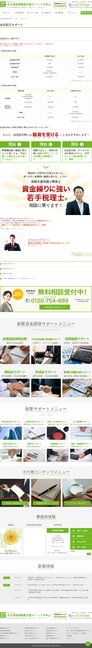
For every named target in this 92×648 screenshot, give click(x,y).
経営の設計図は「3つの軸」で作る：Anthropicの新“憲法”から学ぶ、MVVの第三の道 (55, 585)
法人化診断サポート (52, 628)
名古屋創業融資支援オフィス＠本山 (29, 4)
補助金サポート (4, 636)
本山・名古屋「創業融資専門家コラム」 (78, 630)
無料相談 (60, 13)
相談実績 (90, 2)
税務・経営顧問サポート (53, 638)
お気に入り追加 (82, 531)
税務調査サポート (51, 636)
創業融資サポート (5, 628)
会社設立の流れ (7, 273)
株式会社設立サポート (9, 263)
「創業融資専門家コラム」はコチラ (47, 503)
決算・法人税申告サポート (32, 638)
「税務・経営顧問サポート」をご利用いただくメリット (19, 278)
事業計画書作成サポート (32, 628)
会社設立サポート (30, 630)
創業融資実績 (75, 2)
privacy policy (81, 541)
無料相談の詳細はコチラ (55, 307)
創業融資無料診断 (5, 630)
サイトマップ (70, 638)
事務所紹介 (21, 13)
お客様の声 (47, 13)
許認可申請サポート (52, 630)
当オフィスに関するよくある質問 (76, 633)
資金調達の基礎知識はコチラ (15, 503)
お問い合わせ (87, 13)
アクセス (73, 13)
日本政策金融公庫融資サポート (9, 633)
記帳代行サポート (51, 633)
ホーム (8, 13)
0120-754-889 (59, 546)
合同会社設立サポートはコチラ (83, 121)
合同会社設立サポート (9, 268)
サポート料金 (34, 13)
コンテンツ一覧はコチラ (78, 503)
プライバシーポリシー (73, 628)
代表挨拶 (69, 636)
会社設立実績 (83, 2)
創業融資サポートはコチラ (84, 255)
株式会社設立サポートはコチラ (83, 80)
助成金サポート (4, 638)
